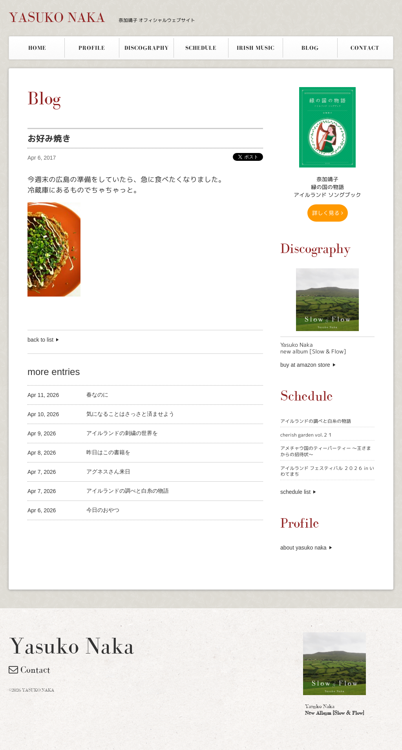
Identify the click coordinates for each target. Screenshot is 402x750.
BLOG (310, 48)
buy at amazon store (305, 365)
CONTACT (365, 48)
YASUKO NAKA (102, 17)
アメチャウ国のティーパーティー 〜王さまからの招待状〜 (325, 451)
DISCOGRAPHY (146, 48)
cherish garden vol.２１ (306, 434)
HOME (37, 48)
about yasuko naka (303, 547)
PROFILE (92, 48)
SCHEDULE (201, 48)
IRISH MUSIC (255, 48)
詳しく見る (327, 213)
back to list (40, 340)
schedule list (295, 492)
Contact (29, 669)
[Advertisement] (119, 533)
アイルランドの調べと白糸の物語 (315, 421)
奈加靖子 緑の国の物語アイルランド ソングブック (327, 186)
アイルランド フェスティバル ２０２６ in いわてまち (327, 471)
